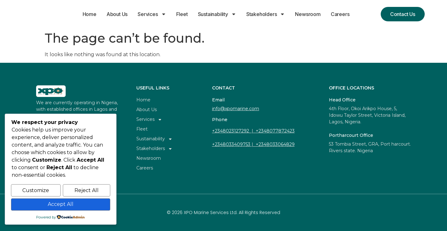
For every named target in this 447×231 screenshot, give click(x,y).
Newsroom (307, 14)
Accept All (61, 204)
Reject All (86, 191)
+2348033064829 (275, 144)
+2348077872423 (275, 131)
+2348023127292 (230, 131)
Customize (35, 191)
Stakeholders (265, 14)
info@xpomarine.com (235, 108)
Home (89, 14)
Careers (340, 14)
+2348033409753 (231, 144)
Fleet (182, 14)
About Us (117, 14)
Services (152, 14)
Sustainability (217, 14)
